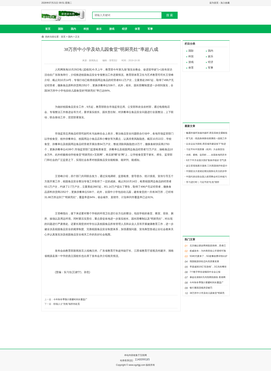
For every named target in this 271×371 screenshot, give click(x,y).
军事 (150, 28)
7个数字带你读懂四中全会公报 (205, 272)
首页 (47, 28)
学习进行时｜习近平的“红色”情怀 (202, 182)
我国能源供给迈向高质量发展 (204, 261)
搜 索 (169, 15)
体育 (137, 28)
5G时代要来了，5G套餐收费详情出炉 (208, 256)
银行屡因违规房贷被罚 (201, 287)
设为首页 (213, 3)
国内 (73, 28)
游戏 (111, 28)
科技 (86, 28)
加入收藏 (225, 3)
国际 (60, 28)
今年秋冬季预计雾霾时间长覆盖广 (70, 299)
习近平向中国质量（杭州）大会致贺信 (205, 149)
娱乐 (99, 28)
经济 (124, 28)
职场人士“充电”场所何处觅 (66, 304)
